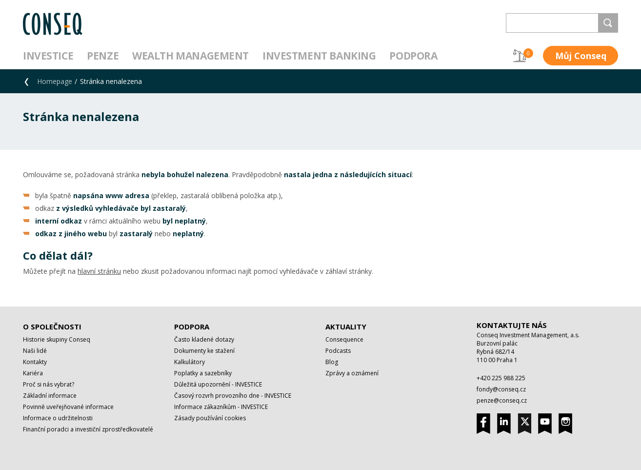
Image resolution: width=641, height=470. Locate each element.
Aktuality (345, 326)
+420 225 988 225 (501, 378)
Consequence (344, 339)
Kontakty (35, 362)
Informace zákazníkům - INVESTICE (221, 407)
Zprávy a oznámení (352, 373)
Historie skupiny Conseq (56, 339)
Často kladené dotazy (204, 339)
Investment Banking (319, 55)
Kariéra (33, 373)
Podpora (413, 55)
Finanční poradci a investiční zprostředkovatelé (88, 429)
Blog (331, 362)
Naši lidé (35, 351)
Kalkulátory (189, 362)
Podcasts (338, 351)
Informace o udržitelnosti (58, 418)
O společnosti (52, 326)
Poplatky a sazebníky (203, 373)
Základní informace (50, 395)
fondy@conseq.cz (501, 389)
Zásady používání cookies (210, 418)
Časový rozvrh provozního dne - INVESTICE (232, 395)
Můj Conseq (580, 55)
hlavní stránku (99, 271)
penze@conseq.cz (502, 400)
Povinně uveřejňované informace (68, 407)
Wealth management (190, 55)
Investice (48, 55)
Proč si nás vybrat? (48, 384)
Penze (103, 55)
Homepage (54, 81)
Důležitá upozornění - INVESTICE (218, 384)
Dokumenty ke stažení (204, 351)
